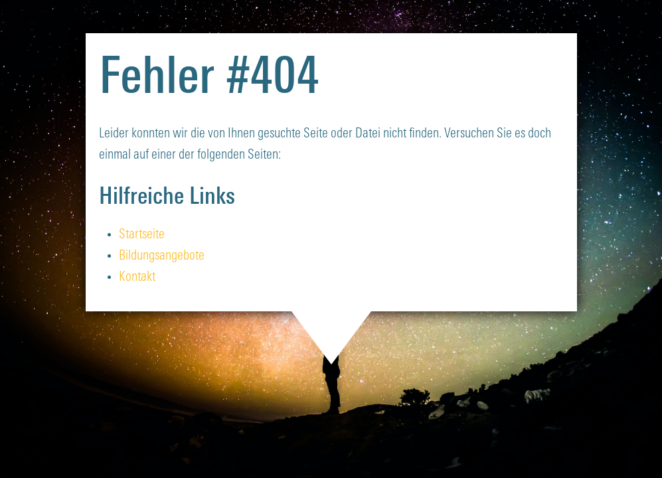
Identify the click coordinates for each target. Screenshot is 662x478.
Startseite (142, 235)
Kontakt (137, 277)
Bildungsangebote (162, 256)
